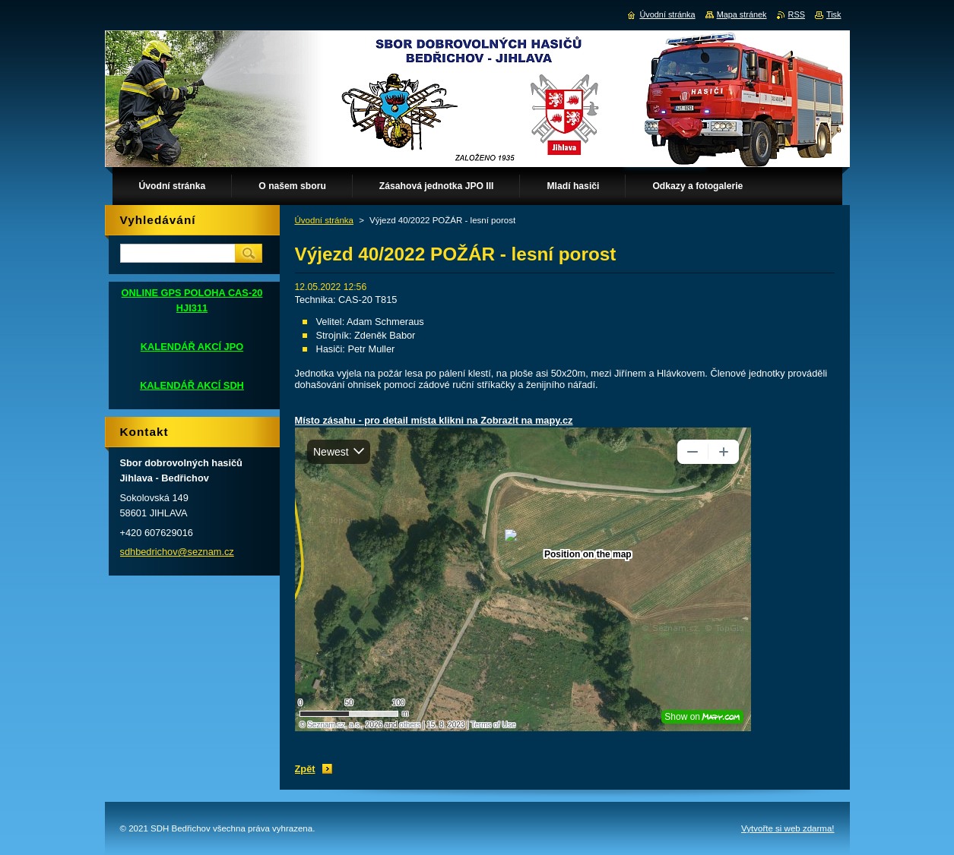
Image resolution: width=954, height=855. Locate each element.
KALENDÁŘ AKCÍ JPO (192, 346)
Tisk (833, 14)
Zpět (305, 769)
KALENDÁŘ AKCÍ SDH (192, 385)
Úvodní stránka (324, 220)
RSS (796, 14)
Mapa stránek (742, 14)
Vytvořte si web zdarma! (787, 828)
